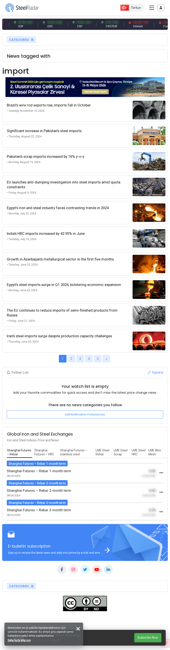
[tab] (19, 452)
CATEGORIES (21, 40)
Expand (155, 372)
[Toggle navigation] (161, 7)
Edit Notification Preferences (85, 414)
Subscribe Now (147, 637)
